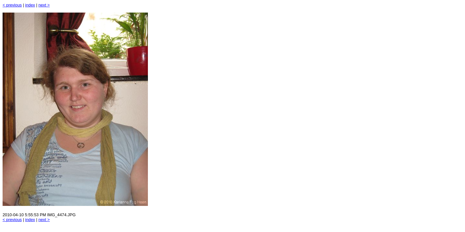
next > (44, 5)
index (30, 5)
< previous (12, 5)
